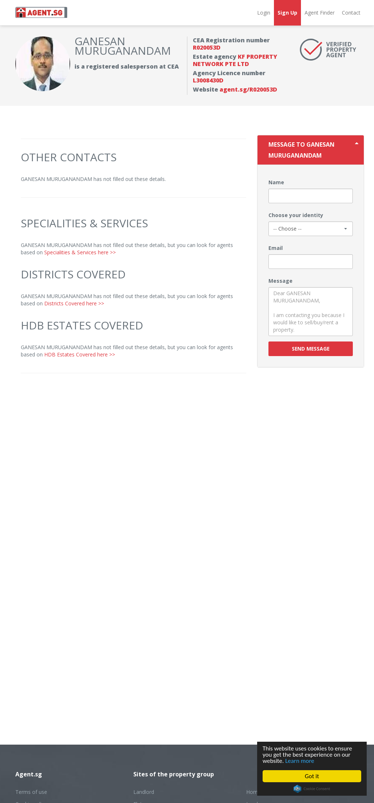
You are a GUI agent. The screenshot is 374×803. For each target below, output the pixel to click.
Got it (312, 776)
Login (263, 12)
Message (280, 280)
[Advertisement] (133, 432)
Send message (310, 348)
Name (276, 182)
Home (253, 791)
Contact (351, 12)
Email (275, 247)
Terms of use (31, 791)
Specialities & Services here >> (80, 252)
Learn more (299, 761)
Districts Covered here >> (74, 303)
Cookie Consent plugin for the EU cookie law (312, 789)
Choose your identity (295, 215)
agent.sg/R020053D (248, 89)
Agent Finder (320, 12)
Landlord (143, 791)
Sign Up (287, 12)
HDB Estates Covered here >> (79, 354)
